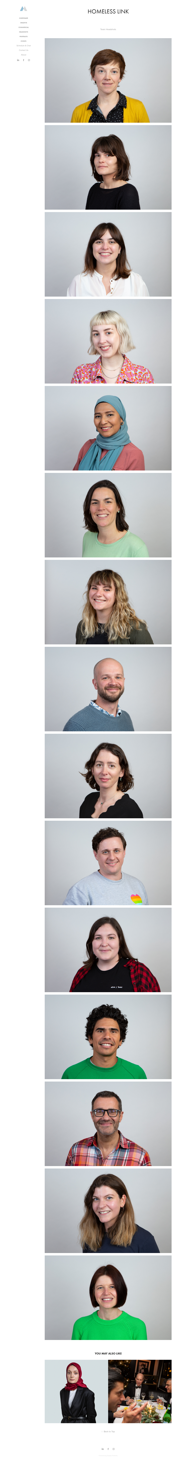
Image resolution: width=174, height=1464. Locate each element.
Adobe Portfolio (112, 1455)
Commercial (23, 27)
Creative (23, 23)
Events (23, 41)
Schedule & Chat (24, 45)
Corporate (23, 18)
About (23, 54)
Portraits (24, 36)
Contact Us (23, 50)
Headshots (23, 32)
